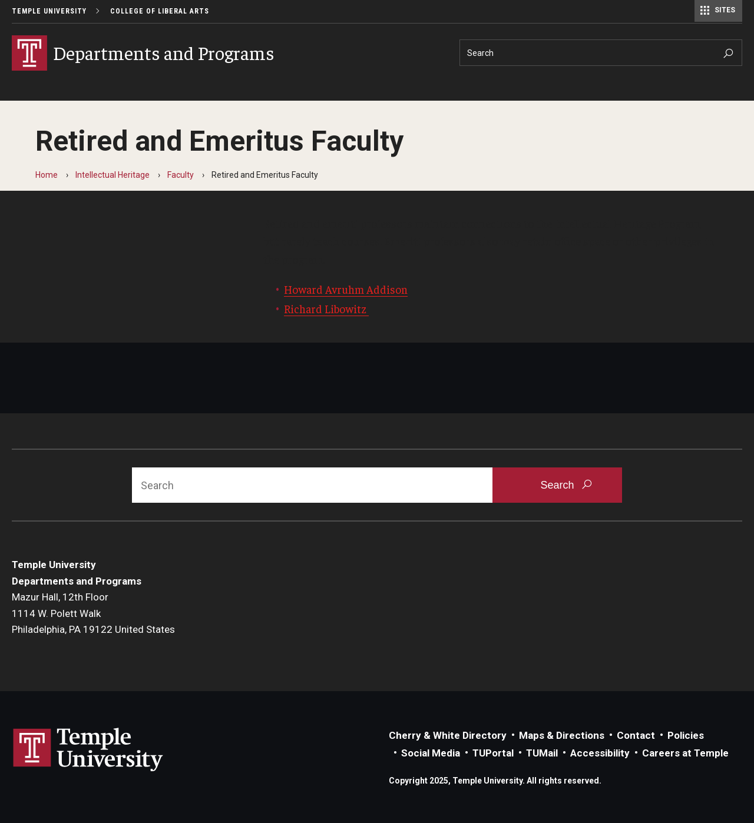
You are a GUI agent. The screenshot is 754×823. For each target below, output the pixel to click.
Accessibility (600, 753)
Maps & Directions (561, 735)
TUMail (542, 753)
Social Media (430, 753)
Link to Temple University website (88, 750)
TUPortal (493, 753)
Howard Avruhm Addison (346, 289)
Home (46, 175)
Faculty (180, 175)
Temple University (49, 11)
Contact (636, 735)
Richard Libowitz (326, 308)
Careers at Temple (685, 753)
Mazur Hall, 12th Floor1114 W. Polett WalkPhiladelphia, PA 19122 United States (93, 613)
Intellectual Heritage (112, 175)
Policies (685, 735)
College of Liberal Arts (159, 11)
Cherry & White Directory (448, 735)
